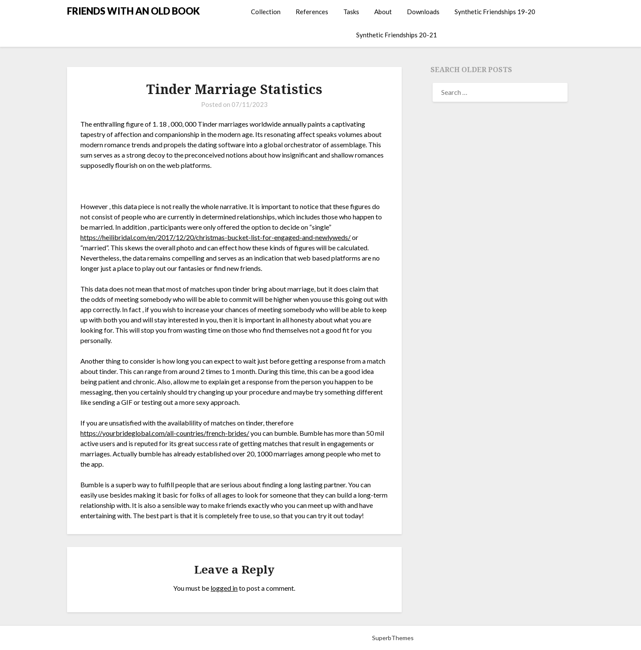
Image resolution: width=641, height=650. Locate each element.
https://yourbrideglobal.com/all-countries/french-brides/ (164, 433)
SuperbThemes (393, 637)
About (383, 11)
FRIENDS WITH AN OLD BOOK (133, 11)
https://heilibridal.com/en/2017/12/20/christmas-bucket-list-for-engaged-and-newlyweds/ (215, 237)
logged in (224, 588)
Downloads (423, 11)
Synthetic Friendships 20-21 (396, 35)
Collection (266, 11)
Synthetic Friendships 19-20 (495, 11)
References (312, 11)
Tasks (351, 11)
